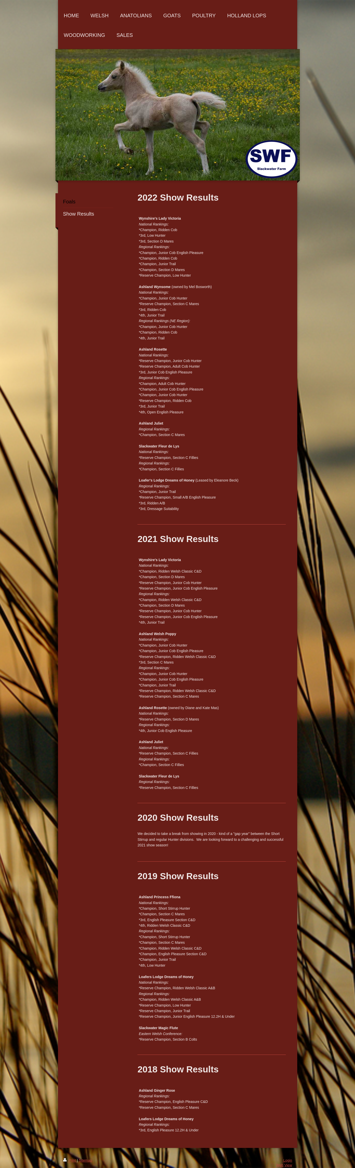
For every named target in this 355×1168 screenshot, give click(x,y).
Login (287, 1160)
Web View (284, 1165)
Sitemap (85, 1160)
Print (70, 1160)
